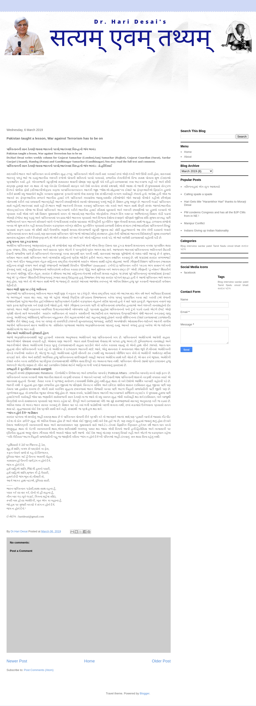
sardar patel (205, 245)
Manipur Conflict (194, 223)
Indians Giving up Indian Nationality (206, 230)
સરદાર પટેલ (224, 288)
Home (89, 661)
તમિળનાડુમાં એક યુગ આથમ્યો (202, 186)
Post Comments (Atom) (39, 670)
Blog (183, 245)
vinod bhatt (233, 245)
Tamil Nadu (219, 245)
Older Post (161, 661)
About (187, 156)
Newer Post (17, 661)
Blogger (144, 693)
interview (192, 245)
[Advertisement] (128, 88)
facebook (190, 272)
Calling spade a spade (198, 194)
